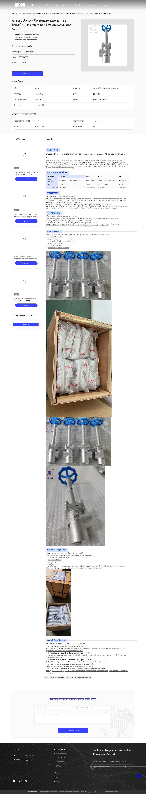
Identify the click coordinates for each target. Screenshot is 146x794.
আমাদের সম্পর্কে (62, 5)
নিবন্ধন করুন (127, 767)
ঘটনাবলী (92, 5)
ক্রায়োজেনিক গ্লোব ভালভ (30, 13)
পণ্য (40, 5)
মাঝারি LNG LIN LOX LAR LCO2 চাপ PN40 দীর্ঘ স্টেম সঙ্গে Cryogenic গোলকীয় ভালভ (26, 217)
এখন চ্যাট (27, 74)
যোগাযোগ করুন (78, 5)
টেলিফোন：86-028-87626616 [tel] (24, 756)
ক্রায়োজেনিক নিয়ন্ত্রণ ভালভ (83, 677)
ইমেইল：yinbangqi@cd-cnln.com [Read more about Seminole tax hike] (25, 760)
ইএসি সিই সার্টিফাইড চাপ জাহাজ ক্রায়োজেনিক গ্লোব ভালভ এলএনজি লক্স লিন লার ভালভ (25, 259)
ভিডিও (48, 5)
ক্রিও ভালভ (69, 677)
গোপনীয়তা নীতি (32, 792)
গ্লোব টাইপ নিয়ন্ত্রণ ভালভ (57, 677)
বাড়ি (33, 5)
